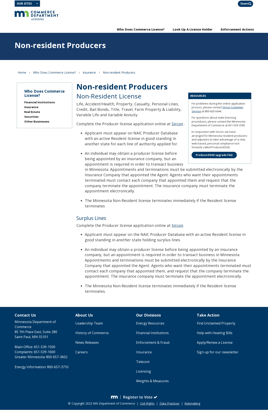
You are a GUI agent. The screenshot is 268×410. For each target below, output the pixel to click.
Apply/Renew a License (215, 343)
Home (22, 73)
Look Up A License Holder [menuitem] (193, 29)
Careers (81, 352)
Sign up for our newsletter (217, 352)
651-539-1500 (44, 347)
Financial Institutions (39, 103)
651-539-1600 (44, 352)
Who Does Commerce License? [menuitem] (141, 29)
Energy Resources (150, 323)
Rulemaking (192, 404)
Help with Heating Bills (214, 333)
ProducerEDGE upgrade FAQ (214, 155)
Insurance (89, 73)
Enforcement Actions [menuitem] (237, 29)
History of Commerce (92, 333)
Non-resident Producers (119, 73)
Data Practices (169, 404)
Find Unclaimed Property (216, 323)
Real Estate (32, 112)
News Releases (87, 343)
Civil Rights (147, 404)
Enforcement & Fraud (152, 343)
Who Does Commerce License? (54, 73)
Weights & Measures (152, 381)
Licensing (143, 371)
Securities (31, 117)
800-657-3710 (57, 367)
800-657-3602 (56, 357)
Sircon (177, 124)
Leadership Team (89, 323)
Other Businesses (36, 122)
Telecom (142, 362)
